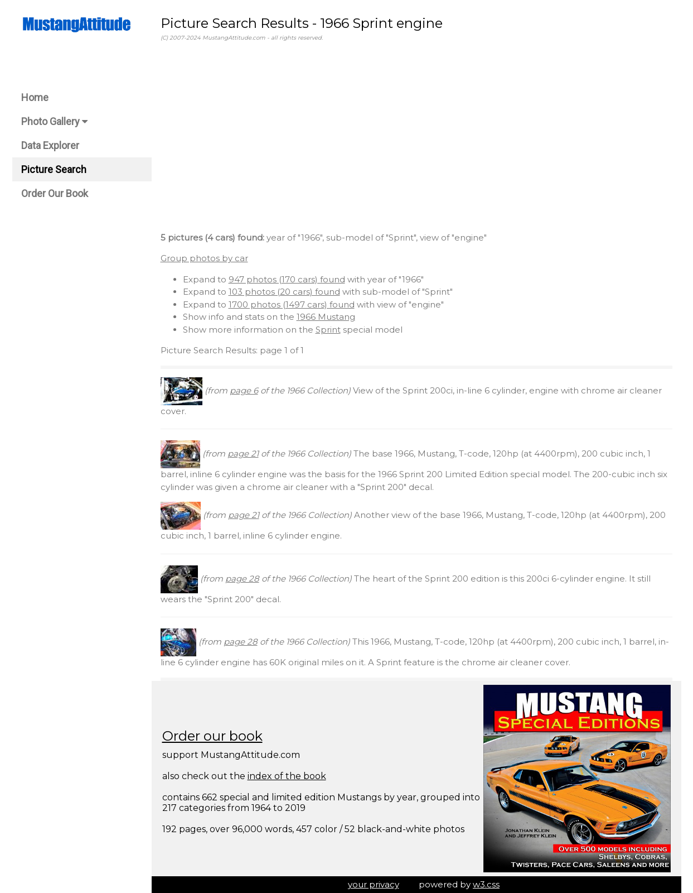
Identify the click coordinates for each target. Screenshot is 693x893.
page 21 (243, 453)
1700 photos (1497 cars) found (292, 304)
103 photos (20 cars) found (284, 291)
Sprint (328, 329)
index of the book (287, 776)
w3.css (486, 884)
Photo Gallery (54, 121)
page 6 (244, 390)
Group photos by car (204, 258)
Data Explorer (50, 145)
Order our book (212, 736)
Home (35, 97)
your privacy (373, 884)
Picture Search (53, 169)
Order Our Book (54, 193)
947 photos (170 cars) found (287, 279)
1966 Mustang (326, 316)
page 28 (242, 578)
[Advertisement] (416, 139)
